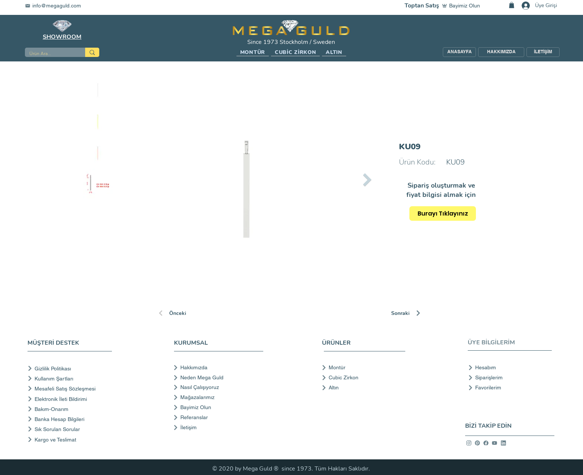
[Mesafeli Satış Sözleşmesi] (71, 388)
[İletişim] (217, 427)
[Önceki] (184, 313)
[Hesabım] (508, 367)
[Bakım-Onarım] (71, 409)
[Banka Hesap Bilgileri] (71, 419)
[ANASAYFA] (459, 52)
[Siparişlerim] (508, 377)
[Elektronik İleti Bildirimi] (71, 399)
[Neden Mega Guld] (217, 377)
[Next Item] (367, 179)
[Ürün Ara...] (49, 54)
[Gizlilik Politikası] (71, 368)
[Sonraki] (417, 313)
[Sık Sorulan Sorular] (71, 429)
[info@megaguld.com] (57, 5)
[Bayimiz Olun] (462, 5)
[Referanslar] (217, 417)
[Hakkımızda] (217, 367)
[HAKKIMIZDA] (501, 52)
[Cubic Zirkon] (361, 377)
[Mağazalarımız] (217, 397)
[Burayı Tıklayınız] (442, 213)
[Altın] (361, 387)
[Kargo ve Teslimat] (71, 439)
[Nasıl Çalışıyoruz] (217, 387)
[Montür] (361, 367)
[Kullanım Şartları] (71, 378)
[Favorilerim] (508, 387)
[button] (252, 52)
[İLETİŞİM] (543, 52)
